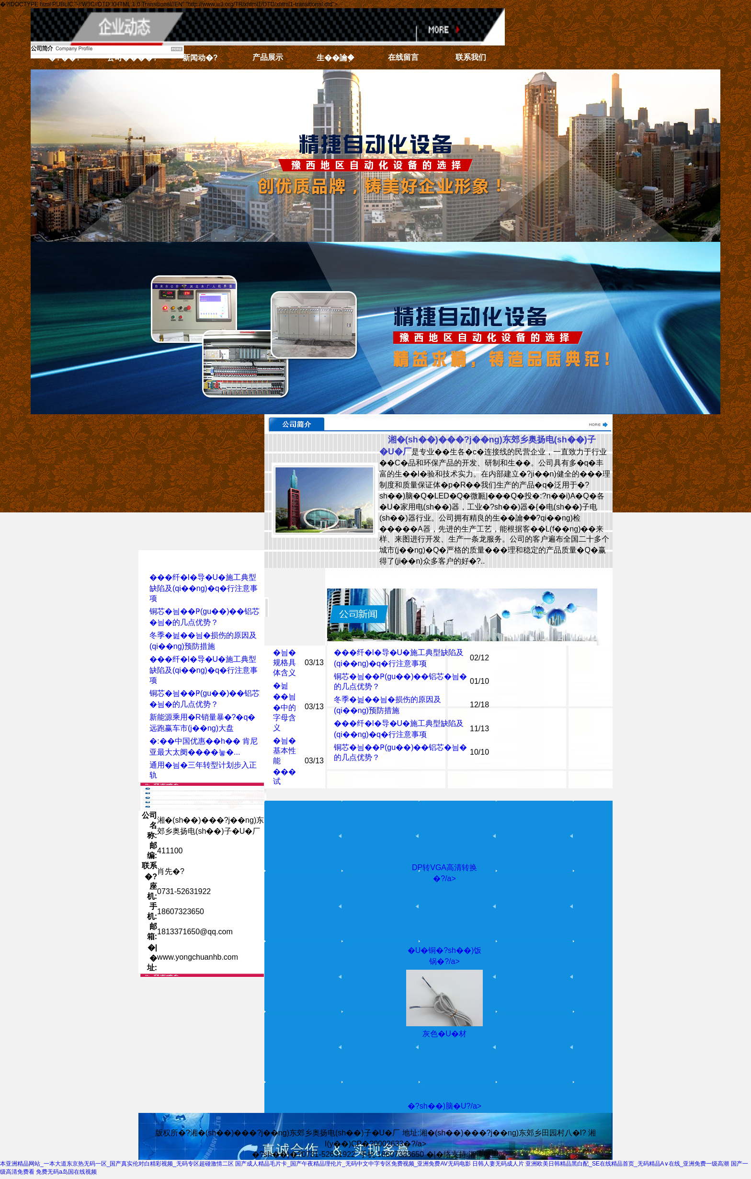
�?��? (64, 58)
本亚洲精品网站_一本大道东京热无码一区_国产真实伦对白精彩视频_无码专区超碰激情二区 (117, 1163)
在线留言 (403, 57)
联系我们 (470, 57)
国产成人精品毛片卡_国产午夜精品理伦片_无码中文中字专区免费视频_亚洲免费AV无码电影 (352, 1163)
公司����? (132, 58)
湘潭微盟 (483, 1154)
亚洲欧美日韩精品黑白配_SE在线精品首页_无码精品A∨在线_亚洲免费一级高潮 (627, 1163)
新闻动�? (200, 58)
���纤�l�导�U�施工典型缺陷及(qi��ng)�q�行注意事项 (203, 587)
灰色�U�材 (444, 1034)
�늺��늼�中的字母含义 (284, 706)
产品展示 (267, 57)
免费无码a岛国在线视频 (66, 1171)
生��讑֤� (335, 58)
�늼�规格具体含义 (284, 662)
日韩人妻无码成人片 (498, 1163)
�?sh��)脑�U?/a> (444, 1106)
